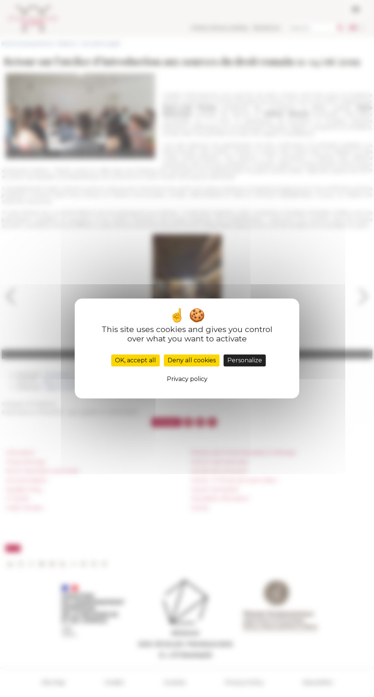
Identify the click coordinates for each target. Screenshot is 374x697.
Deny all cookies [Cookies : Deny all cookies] (192, 360)
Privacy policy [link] (187, 378)
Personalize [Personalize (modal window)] (244, 360)
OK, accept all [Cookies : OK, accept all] (135, 360)
